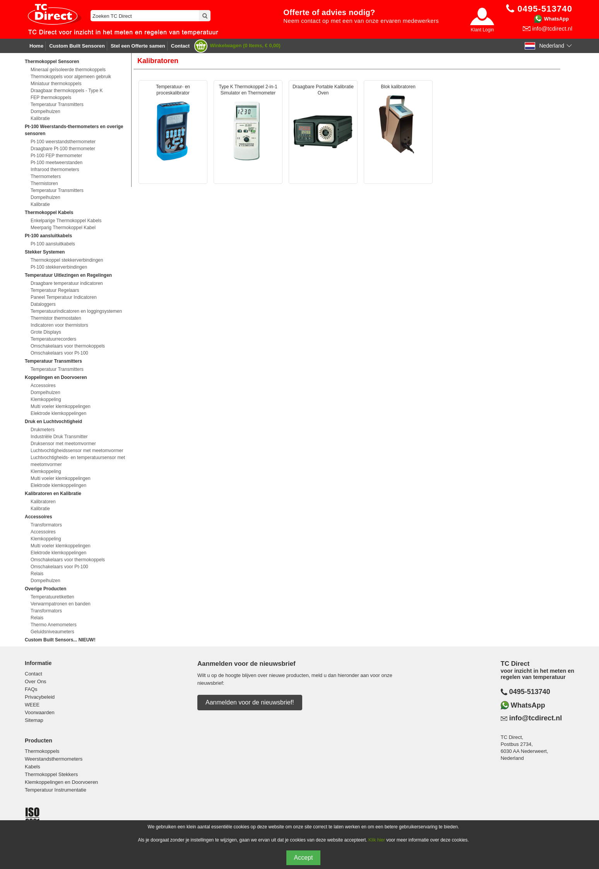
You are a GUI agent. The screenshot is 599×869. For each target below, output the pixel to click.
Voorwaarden (40, 712)
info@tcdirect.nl (552, 28)
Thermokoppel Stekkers (51, 774)
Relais (37, 573)
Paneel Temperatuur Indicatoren (64, 297)
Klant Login (482, 30)
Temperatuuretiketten (52, 597)
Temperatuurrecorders (53, 339)
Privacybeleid (40, 697)
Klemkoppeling (46, 399)
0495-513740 (529, 692)
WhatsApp (556, 19)
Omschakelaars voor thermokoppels (68, 346)
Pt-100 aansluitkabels (53, 244)
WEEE (32, 705)
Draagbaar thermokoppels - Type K (67, 90)
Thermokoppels (42, 751)
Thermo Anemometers (54, 624)
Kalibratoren (43, 501)
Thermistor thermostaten (56, 318)
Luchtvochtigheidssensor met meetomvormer (77, 450)
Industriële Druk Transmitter (59, 436)
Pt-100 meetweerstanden (56, 162)
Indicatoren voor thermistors (59, 325)
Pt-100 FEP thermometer (56, 155)
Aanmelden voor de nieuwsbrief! (249, 702)
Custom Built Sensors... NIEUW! (60, 640)
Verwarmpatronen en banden (61, 604)
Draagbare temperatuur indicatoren (67, 283)
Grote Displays (46, 332)
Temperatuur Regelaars (55, 290)
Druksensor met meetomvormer (63, 443)
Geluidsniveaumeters (52, 631)
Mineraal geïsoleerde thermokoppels (68, 69)
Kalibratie (40, 118)
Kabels (32, 767)
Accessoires (43, 385)
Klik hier (376, 840)
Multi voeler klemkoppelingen (61, 406)
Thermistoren (44, 183)
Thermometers (46, 176)
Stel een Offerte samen (138, 46)
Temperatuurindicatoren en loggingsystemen (76, 311)
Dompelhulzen (45, 111)
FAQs (31, 689)
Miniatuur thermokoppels (56, 83)
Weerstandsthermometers (53, 759)
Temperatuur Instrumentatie (55, 790)
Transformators (46, 525)
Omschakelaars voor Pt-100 (59, 353)
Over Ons (35, 681)
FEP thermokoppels (51, 97)
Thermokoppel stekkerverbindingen (67, 260)
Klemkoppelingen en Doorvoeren (61, 782)
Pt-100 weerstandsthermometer (63, 141)
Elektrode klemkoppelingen (58, 413)
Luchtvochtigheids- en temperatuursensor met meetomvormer (78, 461)
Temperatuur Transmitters (57, 104)
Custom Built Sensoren (77, 46)
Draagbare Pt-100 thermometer (63, 148)
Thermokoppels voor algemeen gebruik (71, 76)
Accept (303, 857)
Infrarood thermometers (55, 169)
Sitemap (34, 720)
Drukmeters (43, 429)
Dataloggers (43, 304)
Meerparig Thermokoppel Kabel (63, 227)
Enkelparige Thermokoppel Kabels (66, 220)
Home (36, 46)
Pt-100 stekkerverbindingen (59, 267)
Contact (180, 46)
